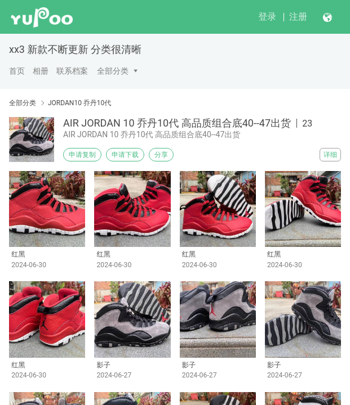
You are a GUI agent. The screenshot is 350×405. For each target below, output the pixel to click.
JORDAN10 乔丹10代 (79, 103)
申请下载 (125, 155)
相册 (40, 70)
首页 (17, 70)
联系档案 (72, 70)
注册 (298, 16)
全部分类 (113, 70)
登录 (267, 16)
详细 (330, 155)
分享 (161, 155)
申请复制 (82, 155)
